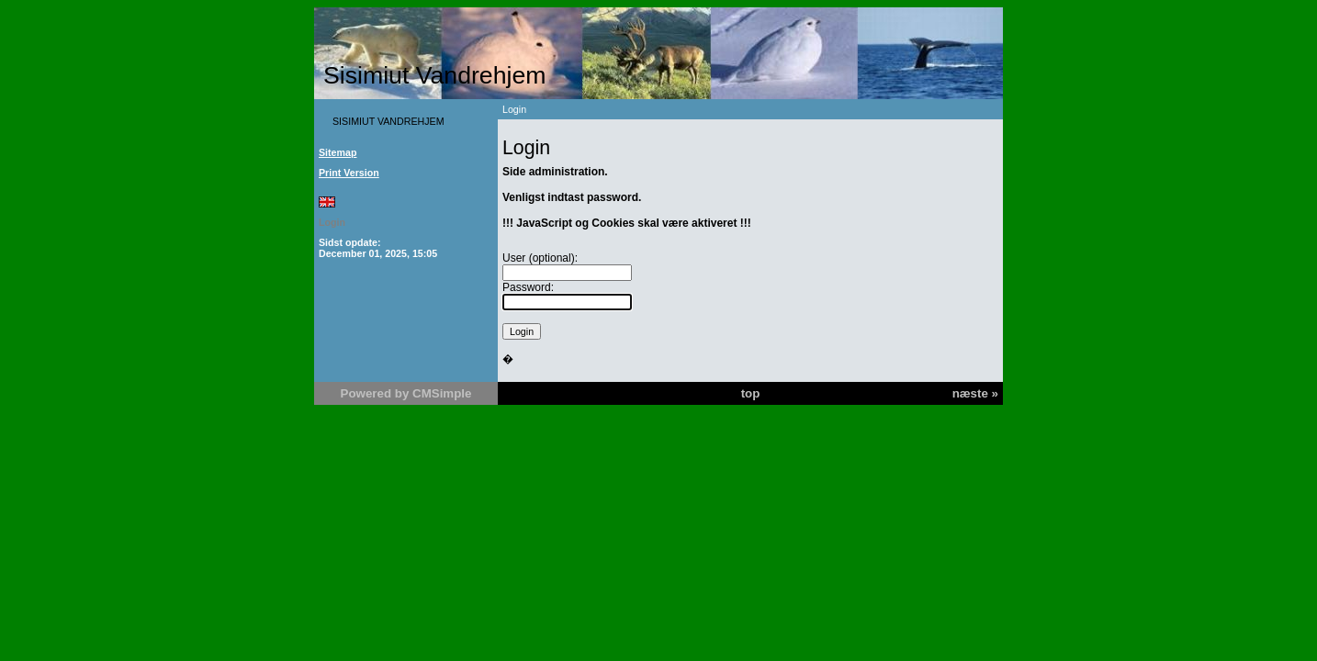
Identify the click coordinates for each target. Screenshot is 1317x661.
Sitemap (337, 152)
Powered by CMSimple (406, 393)
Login (332, 222)
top (750, 393)
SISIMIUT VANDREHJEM (388, 121)
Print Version (349, 172)
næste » (975, 393)
